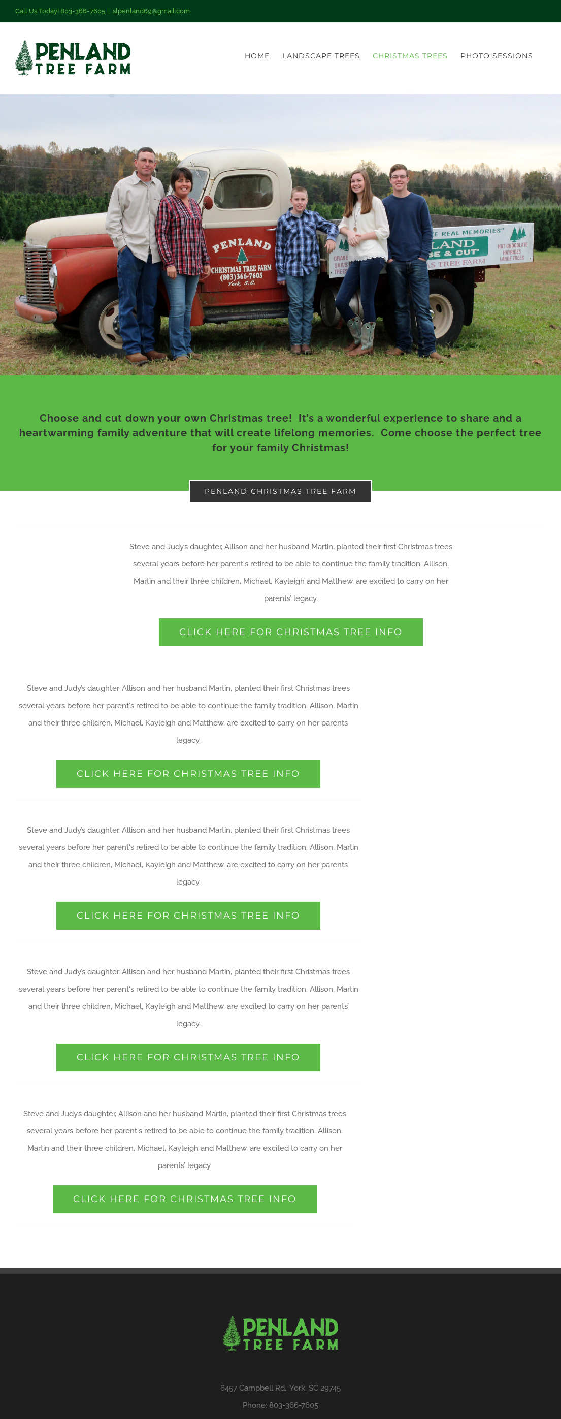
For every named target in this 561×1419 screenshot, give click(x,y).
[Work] (280, 234)
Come (396, 433)
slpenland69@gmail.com (151, 11)
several (145, 564)
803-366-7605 (293, 1405)
